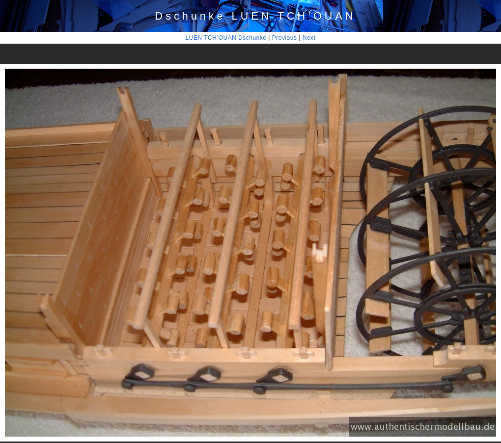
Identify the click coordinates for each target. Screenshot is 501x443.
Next (309, 37)
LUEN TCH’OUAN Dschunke (226, 37)
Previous (284, 37)
